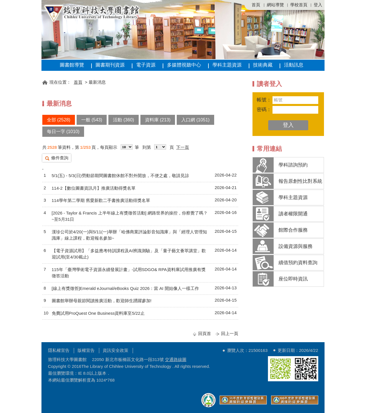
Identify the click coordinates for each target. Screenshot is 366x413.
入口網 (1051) (195, 119)
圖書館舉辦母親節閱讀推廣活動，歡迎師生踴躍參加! (102, 300)
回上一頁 (229, 333)
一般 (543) (91, 119)
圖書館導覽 (72, 65)
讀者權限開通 (293, 213)
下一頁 (182, 147)
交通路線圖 (175, 359)
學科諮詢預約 (293, 165)
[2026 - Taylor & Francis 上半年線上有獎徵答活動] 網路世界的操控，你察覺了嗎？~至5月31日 (130, 216)
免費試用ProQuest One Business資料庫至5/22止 (98, 313)
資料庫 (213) (158, 119)
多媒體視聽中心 (184, 65)
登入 (318, 4)
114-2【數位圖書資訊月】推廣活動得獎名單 (94, 188)
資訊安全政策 (115, 350)
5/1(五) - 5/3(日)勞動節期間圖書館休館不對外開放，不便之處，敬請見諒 (120, 175)
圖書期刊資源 (110, 65)
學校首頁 (298, 4)
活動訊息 (293, 65)
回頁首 (204, 333)
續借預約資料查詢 (298, 262)
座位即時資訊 (293, 279)
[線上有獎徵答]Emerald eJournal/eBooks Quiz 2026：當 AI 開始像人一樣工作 (125, 288)
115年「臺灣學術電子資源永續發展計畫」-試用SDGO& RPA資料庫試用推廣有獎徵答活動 (129, 272)
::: (44, 73)
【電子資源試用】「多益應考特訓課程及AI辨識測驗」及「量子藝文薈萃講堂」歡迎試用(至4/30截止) (129, 254)
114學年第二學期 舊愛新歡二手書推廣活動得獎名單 (101, 200)
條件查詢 (59, 157)
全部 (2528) (58, 119)
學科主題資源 (227, 65)
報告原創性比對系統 (300, 181)
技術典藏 (262, 65)
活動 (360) (123, 119)
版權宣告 (86, 350)
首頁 (256, 4)
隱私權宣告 (58, 350)
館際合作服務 (293, 230)
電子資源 (146, 65)
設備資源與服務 (296, 246)
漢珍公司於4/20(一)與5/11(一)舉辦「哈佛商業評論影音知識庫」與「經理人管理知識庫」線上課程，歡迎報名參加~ (129, 235)
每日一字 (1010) (63, 131)
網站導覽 (275, 4)
